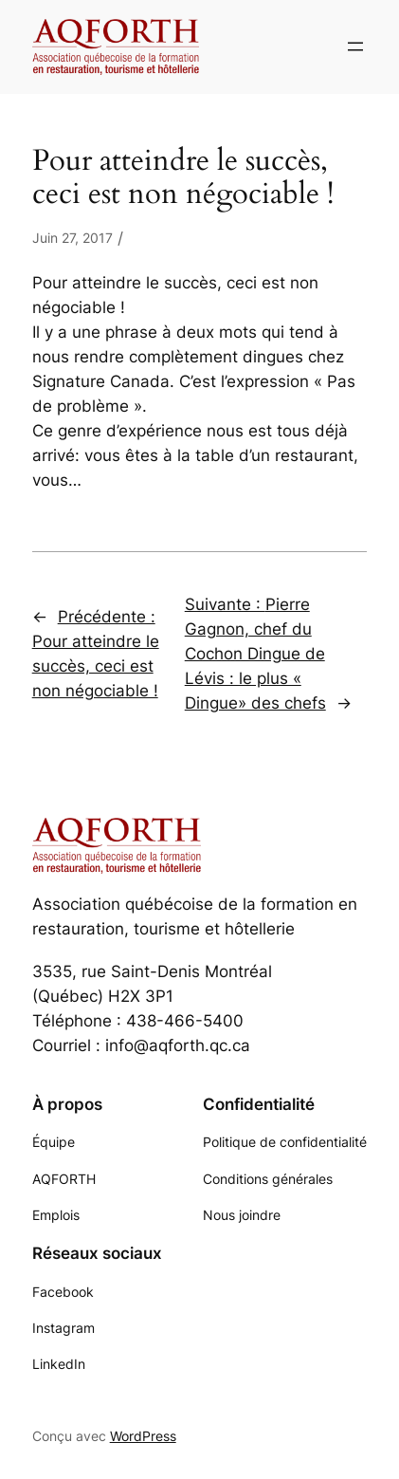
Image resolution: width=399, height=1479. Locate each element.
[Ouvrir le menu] (355, 46)
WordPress (143, 1436)
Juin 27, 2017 (72, 238)
